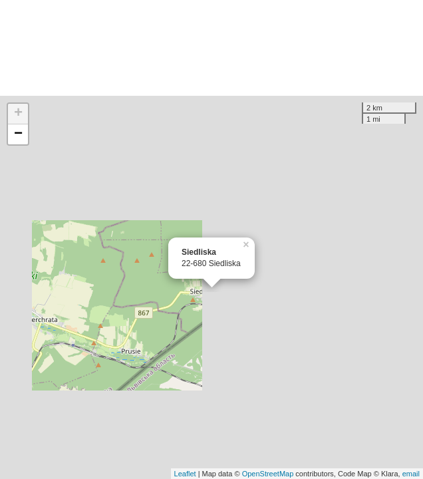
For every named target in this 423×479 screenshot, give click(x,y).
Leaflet (185, 474)
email (411, 474)
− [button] (18, 134)
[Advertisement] (211, 48)
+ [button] (18, 114)
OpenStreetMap (268, 474)
